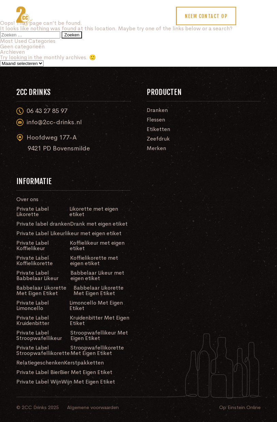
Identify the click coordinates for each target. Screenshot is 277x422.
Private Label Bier (38, 372)
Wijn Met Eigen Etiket (88, 382)
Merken (156, 148)
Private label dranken (43, 224)
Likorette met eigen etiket (93, 211)
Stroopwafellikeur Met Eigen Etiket (99, 335)
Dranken (157, 110)
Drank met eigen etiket (99, 224)
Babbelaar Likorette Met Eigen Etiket (41, 290)
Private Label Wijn (38, 382)
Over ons (27, 199)
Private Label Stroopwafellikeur (39, 335)
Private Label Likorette (32, 211)
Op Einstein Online (240, 407)
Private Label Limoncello (32, 305)
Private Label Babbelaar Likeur (37, 275)
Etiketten (158, 129)
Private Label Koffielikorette (34, 260)
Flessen (156, 120)
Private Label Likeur (40, 233)
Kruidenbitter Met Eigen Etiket (99, 320)
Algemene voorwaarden (93, 407)
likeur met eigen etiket (93, 233)
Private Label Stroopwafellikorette (43, 350)
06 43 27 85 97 (41, 111)
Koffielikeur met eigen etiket (97, 245)
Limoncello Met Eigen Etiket (96, 305)
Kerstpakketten (84, 363)
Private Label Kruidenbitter (32, 320)
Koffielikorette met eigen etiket (94, 260)
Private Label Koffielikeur (32, 245)
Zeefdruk (158, 139)
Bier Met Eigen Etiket (86, 372)
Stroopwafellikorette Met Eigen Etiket (97, 350)
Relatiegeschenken (40, 363)
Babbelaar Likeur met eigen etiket (97, 275)
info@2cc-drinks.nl (49, 122)
